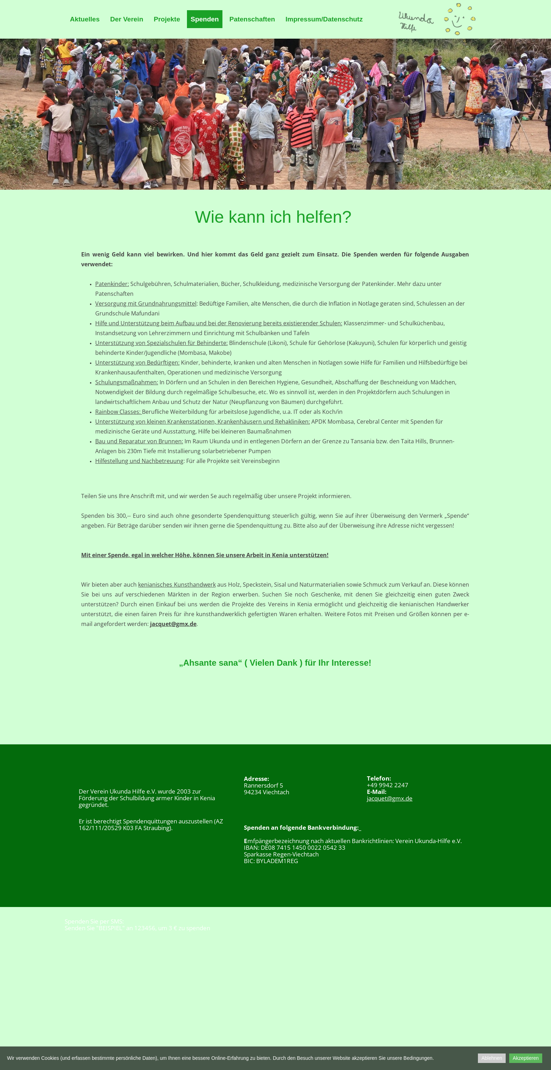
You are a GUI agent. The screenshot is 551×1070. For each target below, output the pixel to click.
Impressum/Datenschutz (324, 19)
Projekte (167, 19)
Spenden (204, 19)
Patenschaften (252, 19)
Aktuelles (84, 19)
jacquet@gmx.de (173, 624)
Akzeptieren (526, 1058)
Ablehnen (491, 1058)
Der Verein (126, 19)
